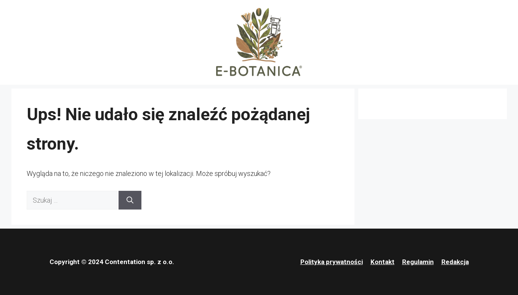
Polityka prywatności (331, 262)
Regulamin (418, 262)
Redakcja (455, 262)
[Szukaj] (130, 200)
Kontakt (382, 262)
